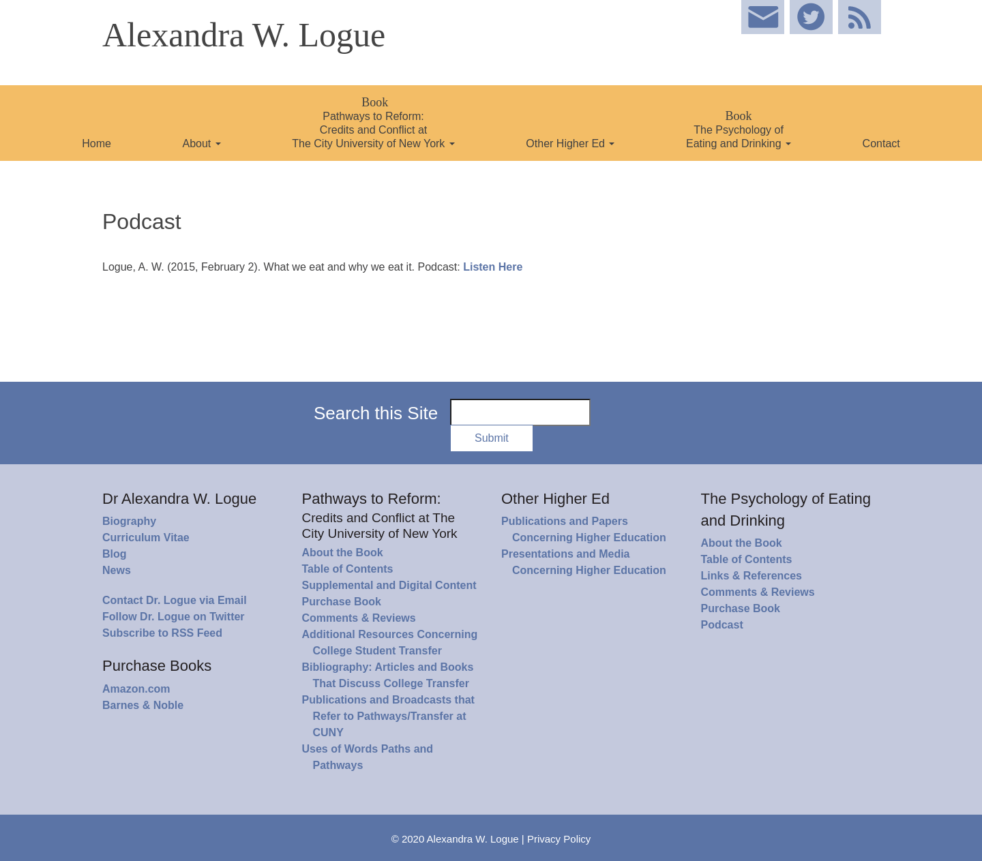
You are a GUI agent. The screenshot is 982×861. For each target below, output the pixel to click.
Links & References (752, 575)
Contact (881, 143)
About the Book (342, 552)
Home (96, 143)
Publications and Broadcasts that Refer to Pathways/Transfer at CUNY (388, 716)
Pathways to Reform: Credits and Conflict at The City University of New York (373, 122)
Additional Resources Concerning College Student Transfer (390, 642)
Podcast (722, 625)
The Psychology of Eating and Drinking (738, 129)
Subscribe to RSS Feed (162, 633)
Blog (114, 554)
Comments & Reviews (359, 618)
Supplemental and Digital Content (389, 585)
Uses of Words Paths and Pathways (368, 757)
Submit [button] (492, 438)
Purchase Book (341, 601)
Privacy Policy (559, 839)
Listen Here (492, 267)
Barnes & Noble (142, 705)
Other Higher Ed (570, 143)
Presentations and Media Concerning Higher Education (583, 562)
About (201, 143)
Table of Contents (347, 569)
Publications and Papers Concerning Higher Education (583, 529)
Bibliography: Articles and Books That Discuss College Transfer (388, 675)
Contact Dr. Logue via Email (174, 600)
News (116, 570)
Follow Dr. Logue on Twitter (173, 616)
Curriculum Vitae (146, 537)
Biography (129, 521)
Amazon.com (136, 689)
